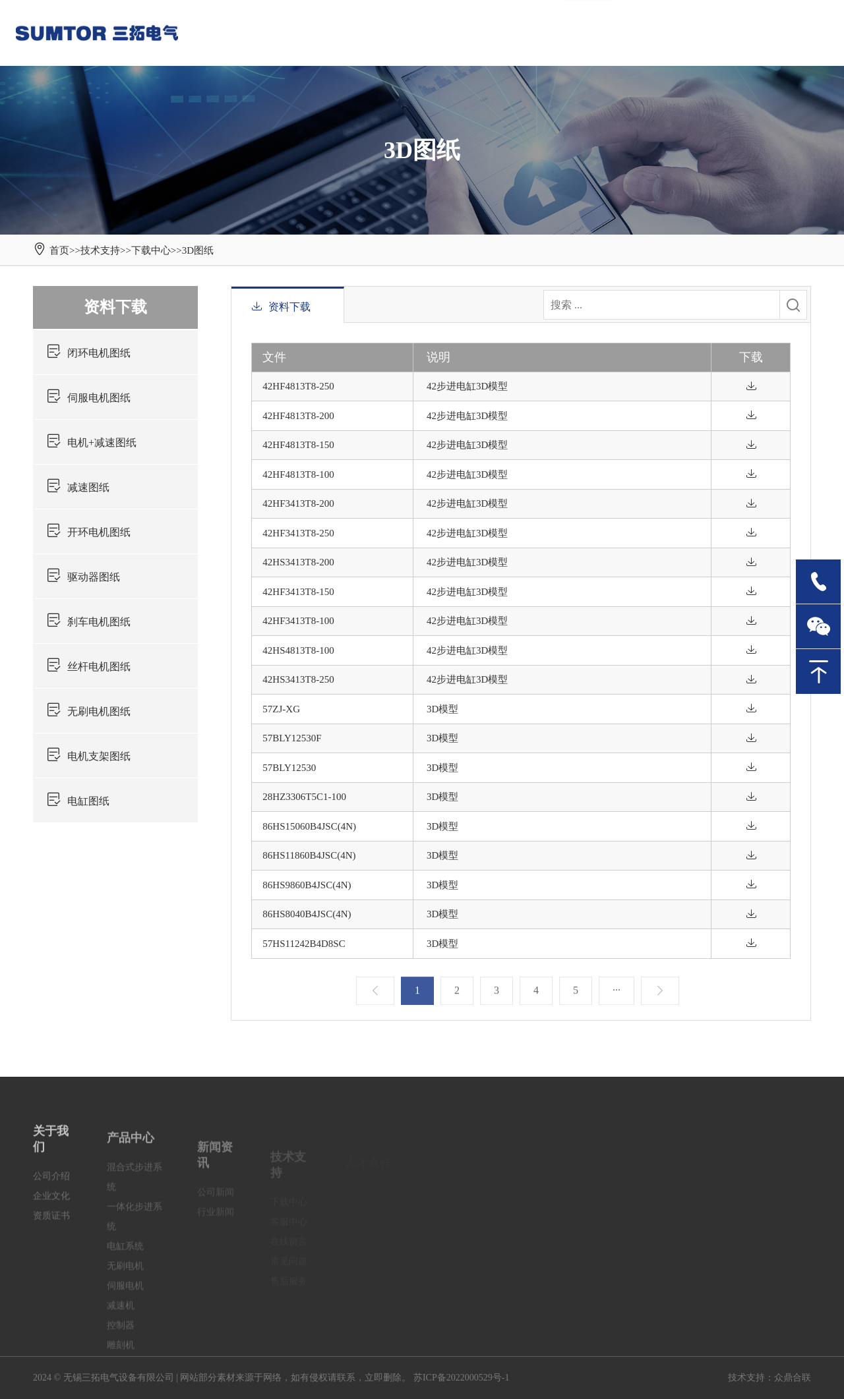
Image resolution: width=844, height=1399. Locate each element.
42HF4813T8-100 (298, 474)
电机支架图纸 (88, 756)
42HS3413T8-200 (298, 562)
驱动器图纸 (83, 577)
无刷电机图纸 (88, 711)
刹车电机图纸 (88, 621)
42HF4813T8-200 (298, 416)
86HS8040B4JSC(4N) (306, 914)
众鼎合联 (792, 1378)
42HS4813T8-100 (298, 650)
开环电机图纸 (88, 532)
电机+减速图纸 (91, 442)
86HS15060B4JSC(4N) (309, 826)
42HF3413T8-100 (298, 620)
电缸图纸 (77, 801)
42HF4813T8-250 (298, 386)
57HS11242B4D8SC (303, 943)
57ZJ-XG (281, 709)
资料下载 (115, 307)
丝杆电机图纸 (88, 666)
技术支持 (100, 250)
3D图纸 (198, 250)
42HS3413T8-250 (298, 679)
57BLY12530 (289, 767)
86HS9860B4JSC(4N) (306, 885)
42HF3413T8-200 (298, 503)
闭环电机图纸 (88, 352)
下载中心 (151, 250)
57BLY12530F (291, 738)
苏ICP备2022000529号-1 (461, 1378)
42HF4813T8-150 (298, 445)
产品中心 (130, 1159)
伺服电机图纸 (88, 397)
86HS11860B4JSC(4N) (308, 855)
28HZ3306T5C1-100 (304, 796)
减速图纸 (77, 487)
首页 (59, 250)
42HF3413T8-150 (298, 591)
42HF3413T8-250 (298, 533)
